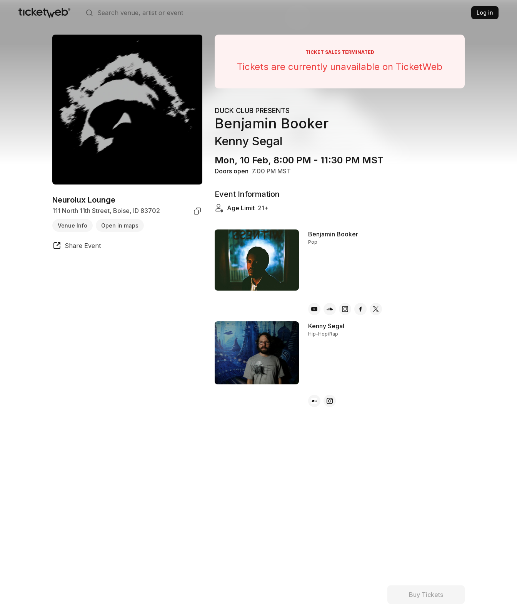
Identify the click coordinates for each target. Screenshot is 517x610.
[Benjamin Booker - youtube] (314, 309)
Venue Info (72, 225)
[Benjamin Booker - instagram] (345, 309)
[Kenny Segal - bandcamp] (314, 401)
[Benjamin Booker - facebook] (360, 309)
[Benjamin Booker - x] (376, 309)
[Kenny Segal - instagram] (330, 401)
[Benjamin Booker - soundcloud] (330, 309)
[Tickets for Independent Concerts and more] (44, 13)
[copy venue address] (197, 211)
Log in (485, 12)
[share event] (76, 247)
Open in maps (119, 225)
